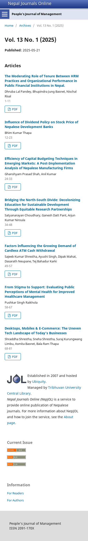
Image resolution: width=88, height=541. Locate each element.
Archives (25, 25)
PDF (14, 109)
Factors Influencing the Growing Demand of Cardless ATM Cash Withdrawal (40, 248)
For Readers (15, 493)
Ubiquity (39, 381)
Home (9, 25)
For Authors (15, 500)
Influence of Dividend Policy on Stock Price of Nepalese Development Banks (41, 124)
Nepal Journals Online (29, 3)
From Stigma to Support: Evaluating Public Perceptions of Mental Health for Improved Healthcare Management (40, 292)
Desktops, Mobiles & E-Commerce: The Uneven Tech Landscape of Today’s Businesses (43, 330)
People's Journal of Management (37, 14)
